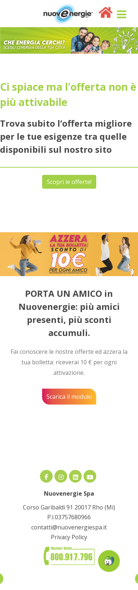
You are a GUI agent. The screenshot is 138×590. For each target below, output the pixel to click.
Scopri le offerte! (69, 182)
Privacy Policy (69, 537)
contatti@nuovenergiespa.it (69, 527)
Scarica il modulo (69, 397)
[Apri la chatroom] (109, 561)
